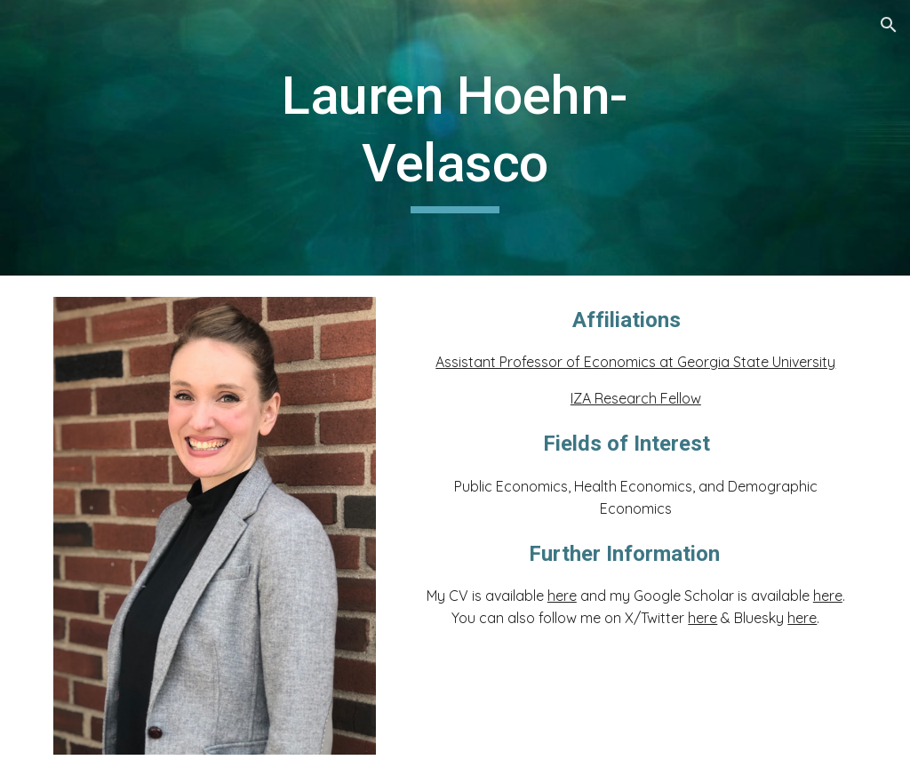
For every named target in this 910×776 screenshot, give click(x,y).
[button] (888, 25)
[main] (454, 137)
